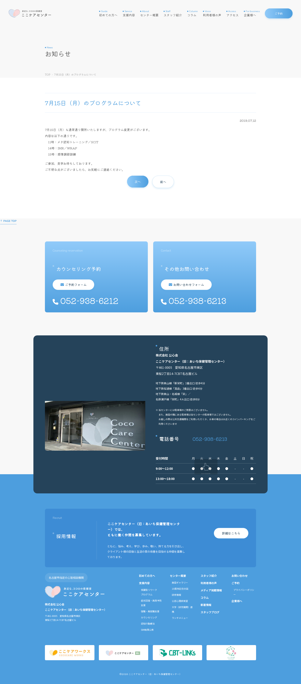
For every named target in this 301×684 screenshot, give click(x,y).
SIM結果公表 (147, 629)
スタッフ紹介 (173, 13)
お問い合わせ (240, 576)
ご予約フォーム (75, 284)
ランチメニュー (180, 617)
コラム (192, 13)
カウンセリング (149, 617)
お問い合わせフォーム (188, 284)
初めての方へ (108, 13)
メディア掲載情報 (211, 590)
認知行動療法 (148, 623)
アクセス (232, 13)
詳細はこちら (231, 533)
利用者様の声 (212, 13)
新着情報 (206, 605)
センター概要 (149, 13)
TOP (47, 74)
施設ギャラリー (180, 582)
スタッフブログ (210, 612)
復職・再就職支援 (150, 611)
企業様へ (252, 13)
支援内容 (129, 13)
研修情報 (176, 594)
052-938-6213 (210, 438)
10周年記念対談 (180, 588)
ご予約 (236, 583)
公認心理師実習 (180, 601)
